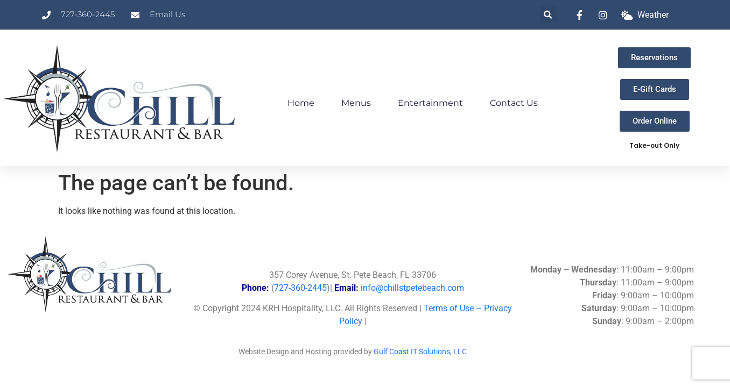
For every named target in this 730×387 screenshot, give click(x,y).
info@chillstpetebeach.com (412, 288)
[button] (548, 14)
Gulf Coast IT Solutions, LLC (420, 351)
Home (300, 103)
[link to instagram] (605, 15)
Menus (356, 103)
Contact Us (514, 103)
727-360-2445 (300, 288)
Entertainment (430, 103)
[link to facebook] (582, 15)
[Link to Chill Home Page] (121, 98)
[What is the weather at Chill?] (645, 15)
